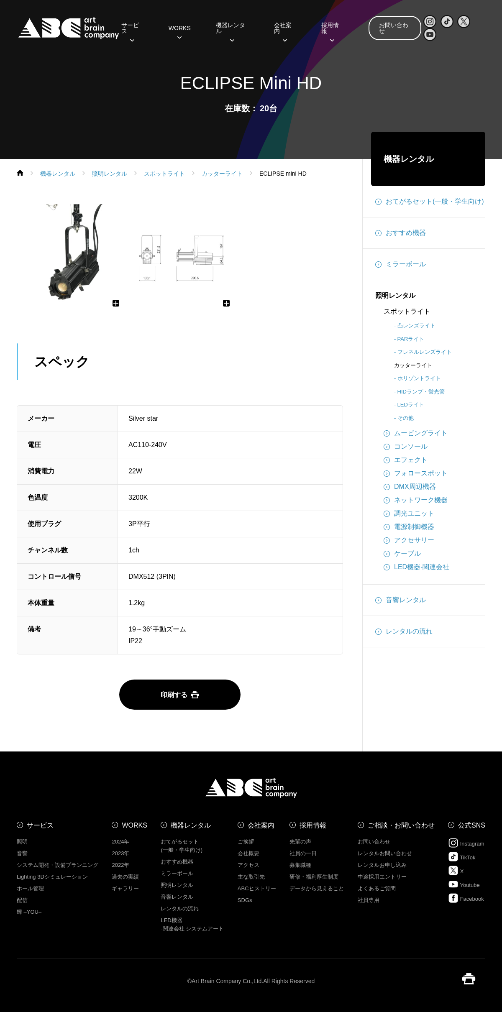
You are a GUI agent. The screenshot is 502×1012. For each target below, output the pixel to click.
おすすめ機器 (400, 233)
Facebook (466, 898)
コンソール (406, 447)
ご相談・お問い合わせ (401, 825)
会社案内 (283, 31)
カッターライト (413, 365)
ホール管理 (30, 888)
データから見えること (316, 888)
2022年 (120, 865)
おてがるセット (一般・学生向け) (181, 845)
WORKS (180, 31)
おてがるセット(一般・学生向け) (429, 202)
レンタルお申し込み (382, 865)
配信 (22, 900)
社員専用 (368, 900)
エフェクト (406, 460)
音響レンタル (400, 600)
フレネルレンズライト (424, 352)
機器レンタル (230, 31)
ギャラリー (125, 888)
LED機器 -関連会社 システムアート (192, 924)
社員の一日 (303, 853)
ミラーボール (400, 264)
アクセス (248, 865)
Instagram (466, 843)
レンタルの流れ (404, 631)
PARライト (411, 339)
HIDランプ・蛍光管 (421, 391)
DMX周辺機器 (410, 487)
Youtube (464, 884)
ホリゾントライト (419, 378)
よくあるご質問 (377, 888)
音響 (22, 853)
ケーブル (402, 554)
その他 (405, 418)
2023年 (120, 853)
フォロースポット (416, 473)
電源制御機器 (409, 527)
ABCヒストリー (257, 888)
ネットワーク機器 (416, 500)
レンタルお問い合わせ (385, 853)
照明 (22, 841)
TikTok (461, 856)
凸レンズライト (416, 325)
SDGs (245, 900)
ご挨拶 (246, 841)
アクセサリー (409, 540)
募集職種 (300, 865)
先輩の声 (300, 841)
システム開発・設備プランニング (57, 865)
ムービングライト (416, 433)
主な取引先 (251, 877)
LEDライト (410, 404)
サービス (130, 31)
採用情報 (330, 31)
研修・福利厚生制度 (313, 877)
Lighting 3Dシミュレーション (52, 877)
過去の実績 (125, 877)
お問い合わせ (393, 28)
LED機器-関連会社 (416, 567)
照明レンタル (395, 295)
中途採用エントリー (382, 877)
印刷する (180, 694)
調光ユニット (409, 514)
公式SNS (471, 825)
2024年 (120, 841)
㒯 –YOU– (29, 912)
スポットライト (407, 311)
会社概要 (248, 853)
